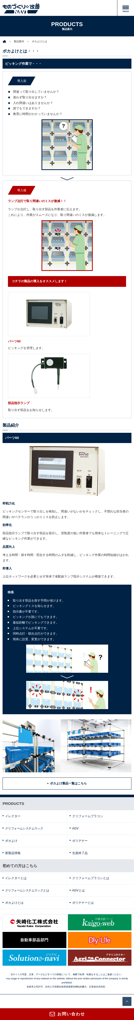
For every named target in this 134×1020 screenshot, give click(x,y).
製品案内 (19, 41)
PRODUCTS (13, 803)
